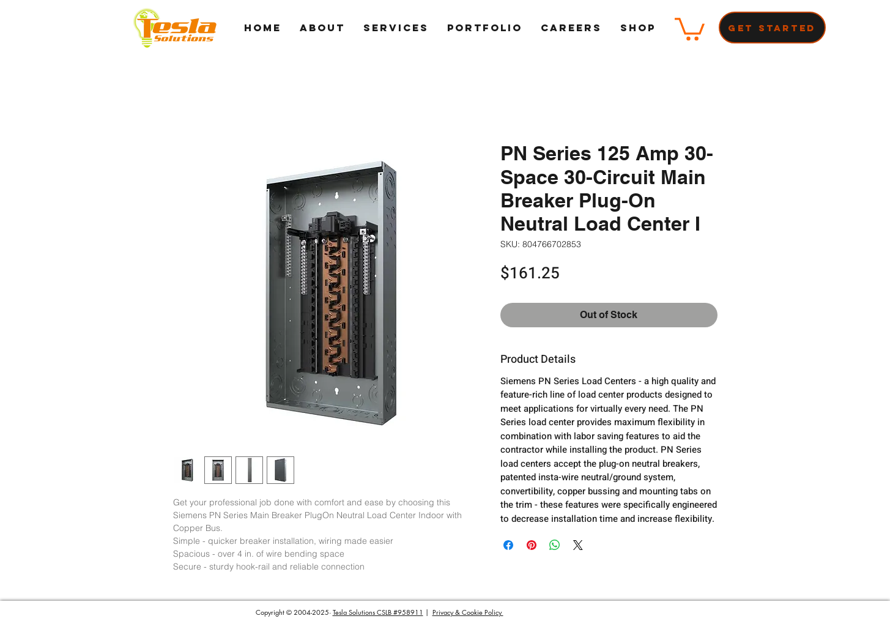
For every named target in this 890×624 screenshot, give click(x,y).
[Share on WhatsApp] (554, 545)
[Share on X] (578, 545)
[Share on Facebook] (508, 545)
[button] (690, 27)
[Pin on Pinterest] (531, 545)
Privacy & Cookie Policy (467, 612)
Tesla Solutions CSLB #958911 (378, 612)
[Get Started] (772, 27)
